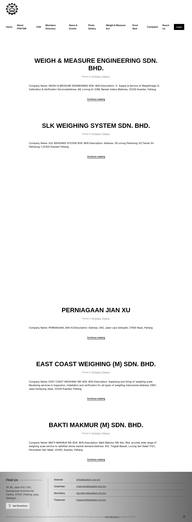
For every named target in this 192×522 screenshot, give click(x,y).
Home (9, 26)
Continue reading (96, 99)
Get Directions (17, 505)
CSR (38, 26)
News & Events (73, 27)
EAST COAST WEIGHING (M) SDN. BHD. (96, 364)
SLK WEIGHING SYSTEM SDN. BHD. (96, 125)
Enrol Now (135, 27)
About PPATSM (21, 27)
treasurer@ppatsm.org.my (91, 499)
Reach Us (165, 27)
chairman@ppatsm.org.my (91, 486)
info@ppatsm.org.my (88, 479)
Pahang (106, 76)
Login (179, 27)
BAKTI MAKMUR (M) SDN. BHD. (96, 425)
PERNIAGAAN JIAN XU (96, 310)
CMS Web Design (112, 517)
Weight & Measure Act (116, 27)
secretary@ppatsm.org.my (91, 493)
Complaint (152, 26)
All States (96, 76)
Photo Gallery (92, 27)
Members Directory (50, 27)
